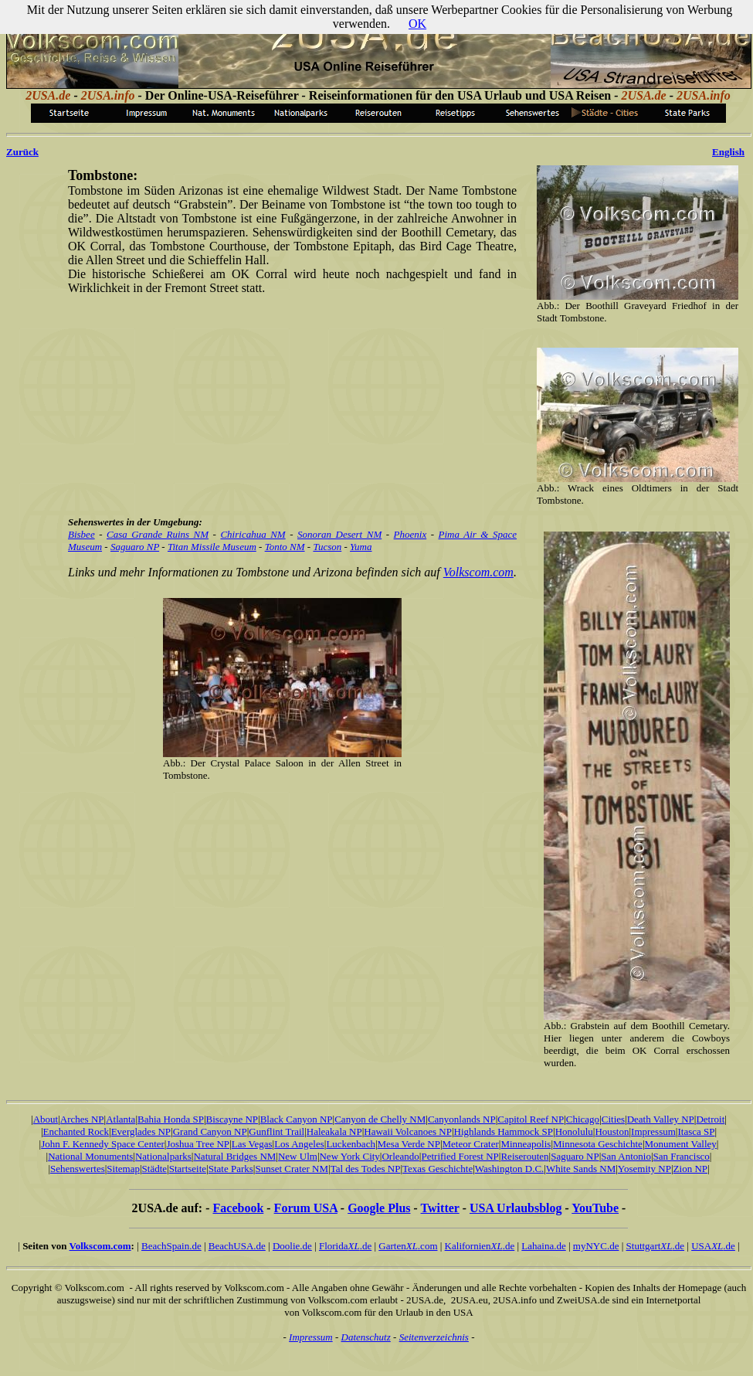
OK (417, 23)
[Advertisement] (289, 404)
